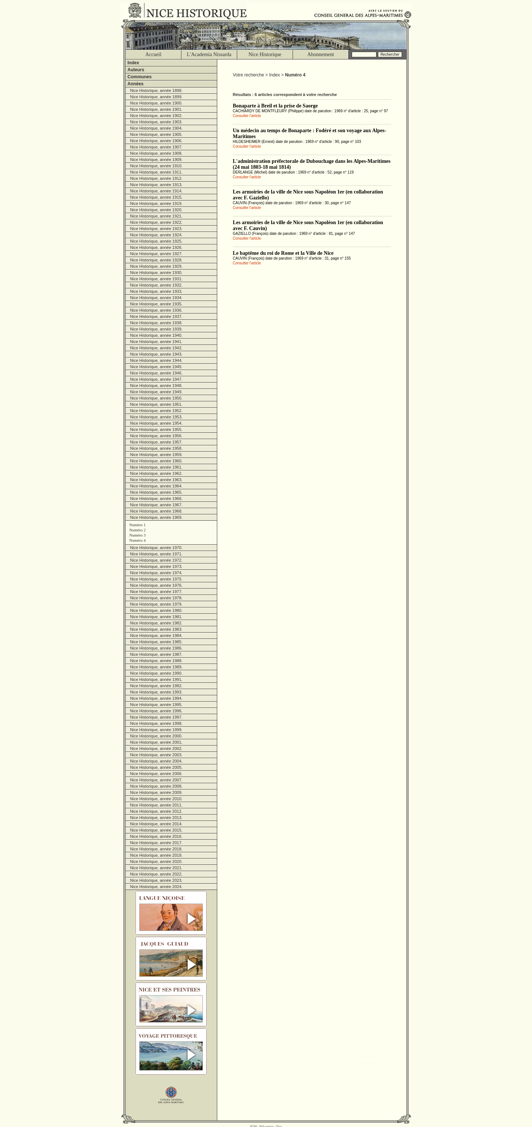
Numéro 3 (137, 535)
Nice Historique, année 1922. (156, 222)
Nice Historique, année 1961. (156, 467)
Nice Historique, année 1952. (156, 410)
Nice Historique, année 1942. (156, 348)
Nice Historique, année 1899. (156, 97)
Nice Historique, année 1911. (156, 172)
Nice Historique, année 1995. (156, 704)
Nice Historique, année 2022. (156, 874)
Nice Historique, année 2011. (156, 805)
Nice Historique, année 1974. (156, 573)
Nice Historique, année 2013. (156, 817)
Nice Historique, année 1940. (156, 335)
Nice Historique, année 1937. (156, 316)
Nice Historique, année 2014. (156, 824)
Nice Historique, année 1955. (156, 429)
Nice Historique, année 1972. (156, 560)
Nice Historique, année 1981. (156, 616)
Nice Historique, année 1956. (156, 436)
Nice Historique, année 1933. (156, 291)
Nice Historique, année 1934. (156, 297)
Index (133, 62)
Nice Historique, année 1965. (156, 492)
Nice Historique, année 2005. (156, 767)
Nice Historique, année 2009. (156, 792)
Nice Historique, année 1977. (156, 591)
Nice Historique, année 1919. (156, 203)
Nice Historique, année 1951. (156, 404)
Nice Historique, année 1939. (156, 329)
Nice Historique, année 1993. (156, 692)
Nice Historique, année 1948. (156, 385)
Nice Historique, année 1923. (156, 228)
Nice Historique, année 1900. (156, 103)
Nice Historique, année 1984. (156, 635)
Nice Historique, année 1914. (156, 191)
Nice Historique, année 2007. (156, 780)
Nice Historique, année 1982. (156, 623)
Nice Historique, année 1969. (156, 517)
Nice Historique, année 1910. (156, 166)
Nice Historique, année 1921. (156, 216)
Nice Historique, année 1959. (156, 454)
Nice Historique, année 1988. (156, 660)
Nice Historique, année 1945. (156, 366)
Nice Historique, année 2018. (156, 849)
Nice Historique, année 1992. (156, 686)
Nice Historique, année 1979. (156, 604)
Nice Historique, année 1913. (156, 184)
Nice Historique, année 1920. (156, 210)
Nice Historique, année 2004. (156, 761)
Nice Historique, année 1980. (156, 610)
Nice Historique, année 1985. (156, 642)
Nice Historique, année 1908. (156, 153)
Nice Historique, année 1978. (156, 598)
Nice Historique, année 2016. (156, 836)
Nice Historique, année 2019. (156, 855)
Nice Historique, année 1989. (156, 667)
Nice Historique (264, 54)
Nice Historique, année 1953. (156, 417)
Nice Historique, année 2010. (156, 799)
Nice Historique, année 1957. (156, 442)
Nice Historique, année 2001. (156, 742)
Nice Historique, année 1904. (156, 128)
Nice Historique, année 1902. (156, 115)
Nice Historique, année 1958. (156, 448)
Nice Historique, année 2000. (156, 736)
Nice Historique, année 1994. (156, 698)
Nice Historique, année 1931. (156, 279)
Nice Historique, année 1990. (156, 673)
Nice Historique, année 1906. (156, 140)
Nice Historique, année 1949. (156, 392)
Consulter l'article (247, 116)
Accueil (153, 54)
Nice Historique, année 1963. (156, 479)
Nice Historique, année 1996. (156, 711)
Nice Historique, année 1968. (156, 511)
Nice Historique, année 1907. (156, 147)
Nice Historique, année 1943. (156, 354)
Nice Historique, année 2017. (156, 842)
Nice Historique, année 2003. (156, 755)
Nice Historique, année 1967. (156, 505)
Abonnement (320, 54)
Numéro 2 (137, 530)
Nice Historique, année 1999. (156, 729)
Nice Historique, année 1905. (156, 134)
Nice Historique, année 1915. (156, 197)
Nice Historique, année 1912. (156, 178)
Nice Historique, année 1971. (156, 554)
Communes (139, 76)
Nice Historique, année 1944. (156, 360)
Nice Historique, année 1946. (156, 373)
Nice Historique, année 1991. (156, 679)
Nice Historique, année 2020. (156, 861)
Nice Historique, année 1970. (156, 547)
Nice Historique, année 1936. (156, 310)
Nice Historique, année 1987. (156, 654)
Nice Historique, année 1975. (156, 579)
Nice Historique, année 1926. (156, 247)
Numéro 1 (137, 525)
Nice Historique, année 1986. (156, 648)
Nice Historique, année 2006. (156, 773)
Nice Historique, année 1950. (156, 398)
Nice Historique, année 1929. (156, 266)
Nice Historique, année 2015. (156, 830)
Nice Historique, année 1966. (156, 498)
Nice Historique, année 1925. (156, 241)
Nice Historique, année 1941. (156, 341)
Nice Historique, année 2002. (156, 748)
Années (135, 83)
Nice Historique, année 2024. (156, 886)
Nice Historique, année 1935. (156, 304)
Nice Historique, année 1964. (156, 486)
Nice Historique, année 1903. (156, 122)
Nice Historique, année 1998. (156, 723)
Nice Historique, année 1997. (156, 717)
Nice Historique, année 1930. (156, 272)
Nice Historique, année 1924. (156, 235)
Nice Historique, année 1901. (156, 109)
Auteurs (135, 69)
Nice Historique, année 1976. (156, 585)
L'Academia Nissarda (209, 54)
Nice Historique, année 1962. (156, 473)
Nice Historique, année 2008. (156, 786)
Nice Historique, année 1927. (156, 253)
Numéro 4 (137, 540)
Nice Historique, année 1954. (156, 423)
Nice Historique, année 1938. (156, 323)
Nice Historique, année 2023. (156, 880)
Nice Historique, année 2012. (156, 811)
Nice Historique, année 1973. (156, 566)
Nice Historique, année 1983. (156, 629)
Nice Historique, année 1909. (156, 159)
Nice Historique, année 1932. (156, 285)
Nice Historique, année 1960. (156, 461)
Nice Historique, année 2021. (156, 868)
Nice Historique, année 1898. (156, 90)
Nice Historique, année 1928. (156, 260)
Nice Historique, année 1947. (156, 379)
